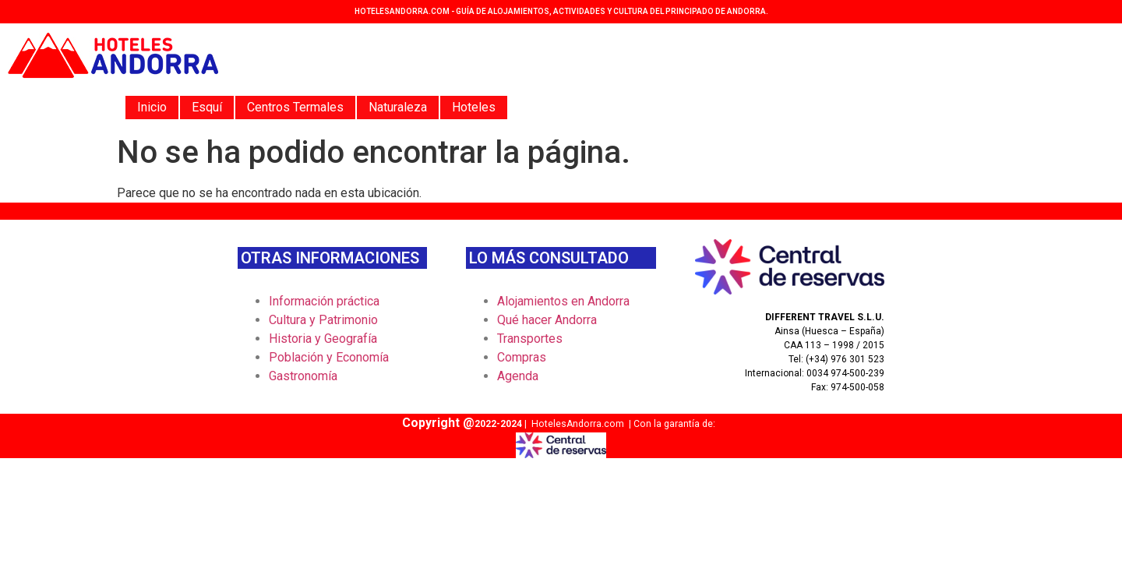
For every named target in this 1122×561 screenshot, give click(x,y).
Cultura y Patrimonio (323, 319)
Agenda (517, 376)
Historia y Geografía (323, 338)
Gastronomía (303, 376)
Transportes (530, 338)
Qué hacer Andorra (547, 319)
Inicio (152, 107)
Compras (521, 357)
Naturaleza (398, 107)
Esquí (207, 107)
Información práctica (324, 301)
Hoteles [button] (474, 107)
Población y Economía (329, 357)
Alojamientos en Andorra (563, 301)
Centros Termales (295, 107)
